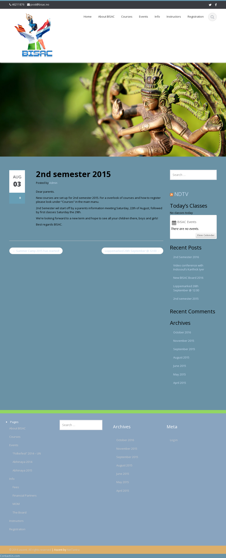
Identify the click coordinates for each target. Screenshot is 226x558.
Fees (13, 487)
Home (88, 16)
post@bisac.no (39, 4)
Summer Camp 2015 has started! (36, 251)
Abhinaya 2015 (20, 470)
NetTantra (73, 550)
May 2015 (179, 374)
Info (157, 16)
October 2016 (182, 332)
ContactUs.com (10, 556)
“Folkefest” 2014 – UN (24, 453)
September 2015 (184, 349)
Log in (171, 440)
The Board (17, 512)
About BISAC (106, 16)
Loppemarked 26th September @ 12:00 (132, 251)
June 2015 (179, 366)
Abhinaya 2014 (20, 462)
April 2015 (179, 383)
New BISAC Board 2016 (188, 278)
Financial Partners (22, 495)
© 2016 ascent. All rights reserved (30, 550)
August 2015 (181, 357)
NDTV (181, 194)
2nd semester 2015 (186, 299)
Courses (126, 16)
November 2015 (183, 341)
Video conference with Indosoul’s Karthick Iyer (188, 267)
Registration (196, 16)
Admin (53, 183)
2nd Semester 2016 (186, 257)
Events (143, 16)
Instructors (174, 16)
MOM (13, 504)
